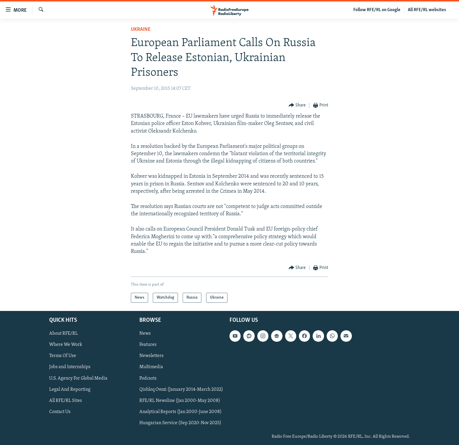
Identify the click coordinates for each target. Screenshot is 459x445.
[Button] (297, 105)
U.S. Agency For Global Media (78, 378)
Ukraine (140, 29)
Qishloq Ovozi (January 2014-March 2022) (181, 389)
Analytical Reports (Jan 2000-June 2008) (180, 412)
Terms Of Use (62, 356)
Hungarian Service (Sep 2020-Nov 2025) (180, 423)
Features (148, 345)
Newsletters (151, 356)
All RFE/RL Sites (65, 400)
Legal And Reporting (69, 389)
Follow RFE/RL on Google (376, 10)
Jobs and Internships (69, 367)
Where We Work (65, 345)
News (145, 333)
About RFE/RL (63, 333)
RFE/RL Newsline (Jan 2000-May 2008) (179, 400)
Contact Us (60, 412)
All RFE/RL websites (427, 10)
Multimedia (151, 367)
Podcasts (148, 378)
